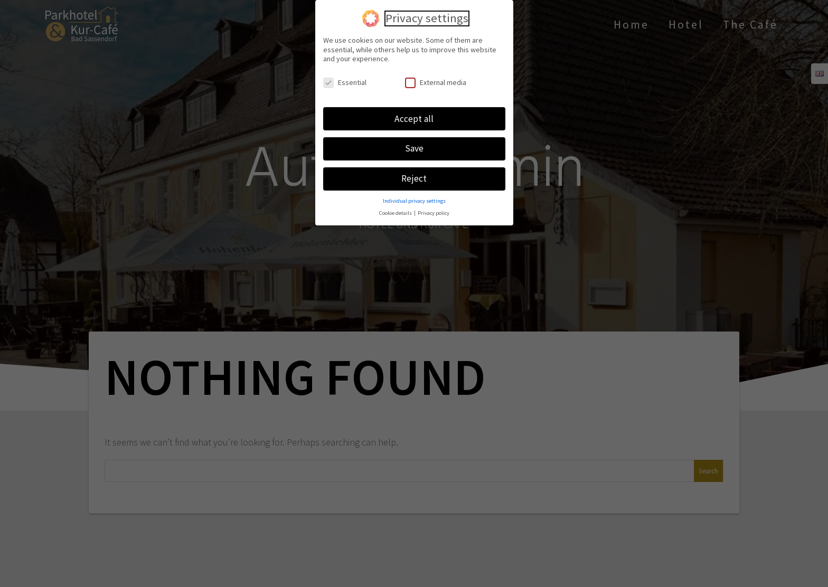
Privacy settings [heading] (426, 16)
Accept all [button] (414, 115)
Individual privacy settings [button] (414, 197)
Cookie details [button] (396, 209)
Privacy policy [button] (433, 209)
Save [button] (414, 146)
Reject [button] (414, 176)
